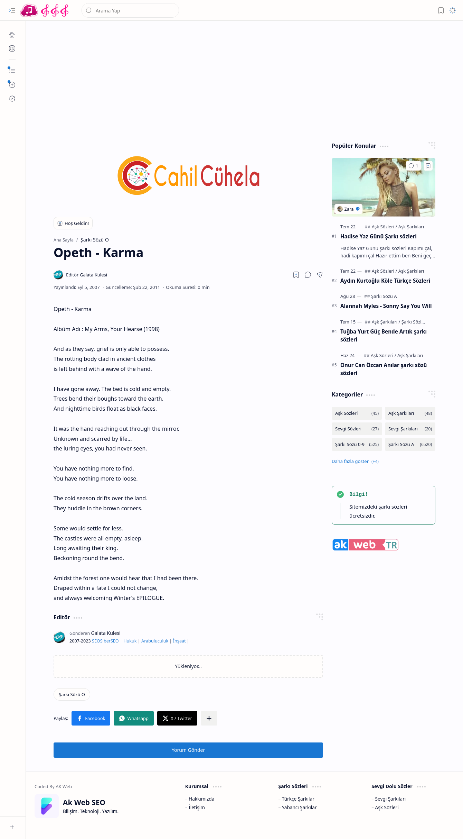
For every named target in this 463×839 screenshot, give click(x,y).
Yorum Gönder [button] (188, 750)
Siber (105, 641)
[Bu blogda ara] (130, 10)
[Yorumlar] (413, 166)
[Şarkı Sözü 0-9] (357, 444)
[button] (12, 10)
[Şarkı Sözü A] (384, 296)
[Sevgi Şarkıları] (410, 428)
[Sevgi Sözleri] (357, 428)
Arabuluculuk (154, 641)
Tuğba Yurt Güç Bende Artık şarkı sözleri (383, 335)
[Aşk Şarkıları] (411, 227)
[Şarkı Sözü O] (72, 694)
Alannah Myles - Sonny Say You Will (386, 305)
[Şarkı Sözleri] (414, 322)
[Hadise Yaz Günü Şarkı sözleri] (383, 187)
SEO (96, 641)
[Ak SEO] (12, 48)
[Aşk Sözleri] (384, 227)
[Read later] (296, 275)
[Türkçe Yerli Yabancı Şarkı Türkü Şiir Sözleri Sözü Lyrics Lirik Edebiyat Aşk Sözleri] (45, 10)
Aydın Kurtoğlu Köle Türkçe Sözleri (385, 280)
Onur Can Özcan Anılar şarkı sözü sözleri (383, 369)
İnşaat (179, 641)
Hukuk (129, 641)
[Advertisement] (244, 79)
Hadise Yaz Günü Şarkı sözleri (378, 236)
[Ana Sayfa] (12, 35)
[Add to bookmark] (428, 166)
